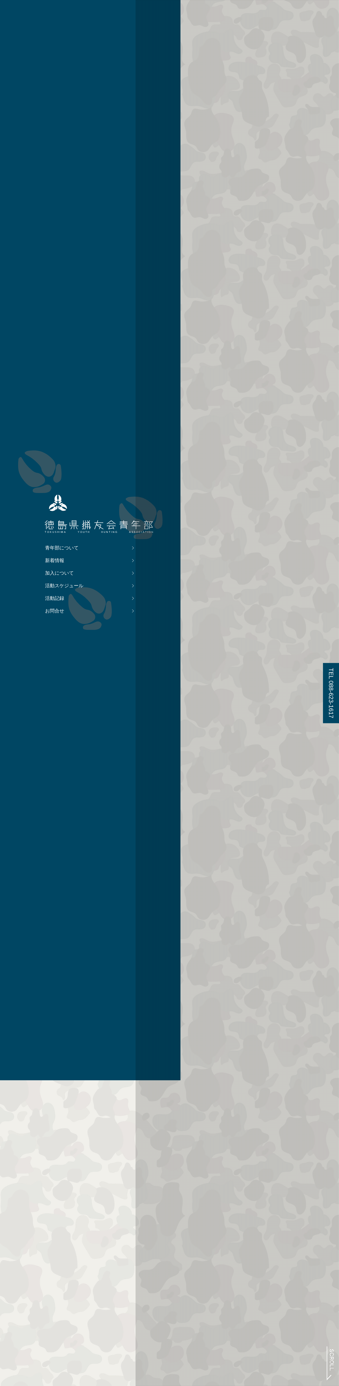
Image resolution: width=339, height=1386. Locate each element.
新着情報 (68, 725)
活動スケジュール (68, 750)
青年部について (68, 713)
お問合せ (68, 776)
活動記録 (68, 763)
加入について (68, 738)
